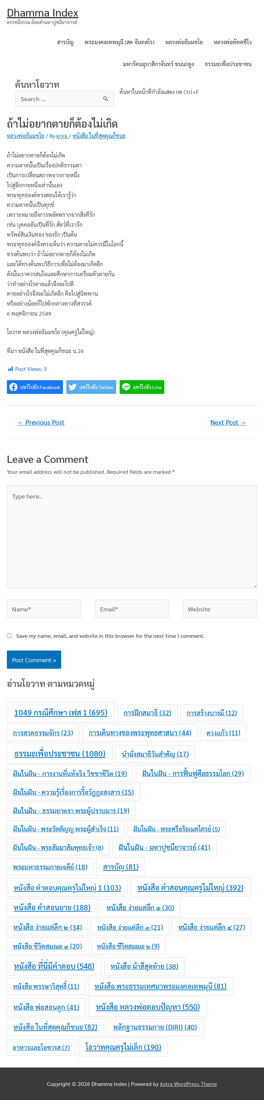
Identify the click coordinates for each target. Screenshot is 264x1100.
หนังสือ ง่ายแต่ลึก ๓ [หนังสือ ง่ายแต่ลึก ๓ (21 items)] (130, 927)
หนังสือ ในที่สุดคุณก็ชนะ (99, 135)
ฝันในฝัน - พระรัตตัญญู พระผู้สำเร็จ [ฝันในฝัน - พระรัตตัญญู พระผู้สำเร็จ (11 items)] (66, 828)
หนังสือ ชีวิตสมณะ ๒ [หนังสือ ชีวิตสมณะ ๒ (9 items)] (128, 946)
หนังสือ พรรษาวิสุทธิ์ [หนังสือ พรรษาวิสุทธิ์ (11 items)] (46, 986)
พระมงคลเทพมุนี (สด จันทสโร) (119, 42)
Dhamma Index (42, 12)
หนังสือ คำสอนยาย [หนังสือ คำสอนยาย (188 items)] (52, 907)
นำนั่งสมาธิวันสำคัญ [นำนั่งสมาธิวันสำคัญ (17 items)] (155, 754)
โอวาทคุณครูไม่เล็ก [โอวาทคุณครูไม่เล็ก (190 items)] (123, 1047)
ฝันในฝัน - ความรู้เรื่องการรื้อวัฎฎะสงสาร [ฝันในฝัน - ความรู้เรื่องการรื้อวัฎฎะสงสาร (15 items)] (73, 792)
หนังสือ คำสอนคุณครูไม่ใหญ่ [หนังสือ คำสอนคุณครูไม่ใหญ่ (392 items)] (190, 887)
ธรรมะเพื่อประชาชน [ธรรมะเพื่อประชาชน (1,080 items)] (60, 753)
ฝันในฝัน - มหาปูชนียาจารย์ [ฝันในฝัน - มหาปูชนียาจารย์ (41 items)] (164, 847)
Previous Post (41, 422)
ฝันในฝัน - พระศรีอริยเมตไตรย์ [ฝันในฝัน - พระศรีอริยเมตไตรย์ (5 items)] (176, 829)
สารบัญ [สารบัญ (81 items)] (121, 866)
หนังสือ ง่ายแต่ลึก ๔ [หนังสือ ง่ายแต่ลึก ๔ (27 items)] (211, 927)
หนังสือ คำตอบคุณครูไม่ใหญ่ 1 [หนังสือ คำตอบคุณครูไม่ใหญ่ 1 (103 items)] (67, 887)
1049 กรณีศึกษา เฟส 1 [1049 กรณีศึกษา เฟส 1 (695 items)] (60, 712)
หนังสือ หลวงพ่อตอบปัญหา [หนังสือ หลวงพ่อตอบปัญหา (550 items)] (148, 1006)
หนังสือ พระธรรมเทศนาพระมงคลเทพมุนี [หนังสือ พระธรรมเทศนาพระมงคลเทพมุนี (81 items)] (161, 986)
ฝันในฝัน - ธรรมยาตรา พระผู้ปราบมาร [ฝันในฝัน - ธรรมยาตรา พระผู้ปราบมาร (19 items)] (71, 810)
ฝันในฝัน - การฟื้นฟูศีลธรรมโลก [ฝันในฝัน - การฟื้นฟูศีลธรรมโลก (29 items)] (193, 773)
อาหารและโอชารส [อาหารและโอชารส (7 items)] (41, 1047)
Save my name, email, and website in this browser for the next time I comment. (110, 635)
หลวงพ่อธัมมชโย (184, 42)
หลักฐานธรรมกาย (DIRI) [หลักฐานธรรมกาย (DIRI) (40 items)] (155, 1026)
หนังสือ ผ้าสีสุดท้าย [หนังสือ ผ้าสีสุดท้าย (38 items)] (144, 966)
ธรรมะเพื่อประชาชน (228, 64)
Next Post (228, 422)
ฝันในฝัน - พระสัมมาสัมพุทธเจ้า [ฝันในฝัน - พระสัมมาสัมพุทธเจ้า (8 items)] (58, 847)
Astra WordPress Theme (188, 1083)
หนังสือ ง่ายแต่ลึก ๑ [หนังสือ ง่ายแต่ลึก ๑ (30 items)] (140, 907)
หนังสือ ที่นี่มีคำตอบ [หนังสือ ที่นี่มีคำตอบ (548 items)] (54, 966)
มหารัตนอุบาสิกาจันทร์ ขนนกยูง (158, 64)
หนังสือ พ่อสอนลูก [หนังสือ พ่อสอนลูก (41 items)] (46, 1007)
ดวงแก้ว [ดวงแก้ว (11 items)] (223, 732)
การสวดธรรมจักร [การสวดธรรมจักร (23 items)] (43, 732)
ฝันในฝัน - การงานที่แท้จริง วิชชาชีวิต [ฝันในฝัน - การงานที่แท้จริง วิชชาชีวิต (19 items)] (70, 773)
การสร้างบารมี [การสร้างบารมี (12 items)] (212, 713)
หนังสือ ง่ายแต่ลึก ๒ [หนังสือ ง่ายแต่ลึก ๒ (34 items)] (47, 927)
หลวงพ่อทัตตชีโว (233, 42)
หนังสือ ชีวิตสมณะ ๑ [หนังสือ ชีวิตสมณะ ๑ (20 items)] (47, 945)
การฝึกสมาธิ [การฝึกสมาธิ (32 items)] (147, 712)
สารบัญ (65, 42)
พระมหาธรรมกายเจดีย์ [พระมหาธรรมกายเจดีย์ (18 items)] (50, 867)
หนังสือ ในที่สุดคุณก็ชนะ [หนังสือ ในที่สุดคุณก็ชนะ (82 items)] (55, 1026)
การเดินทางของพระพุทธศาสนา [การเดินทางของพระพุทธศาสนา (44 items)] (140, 732)
